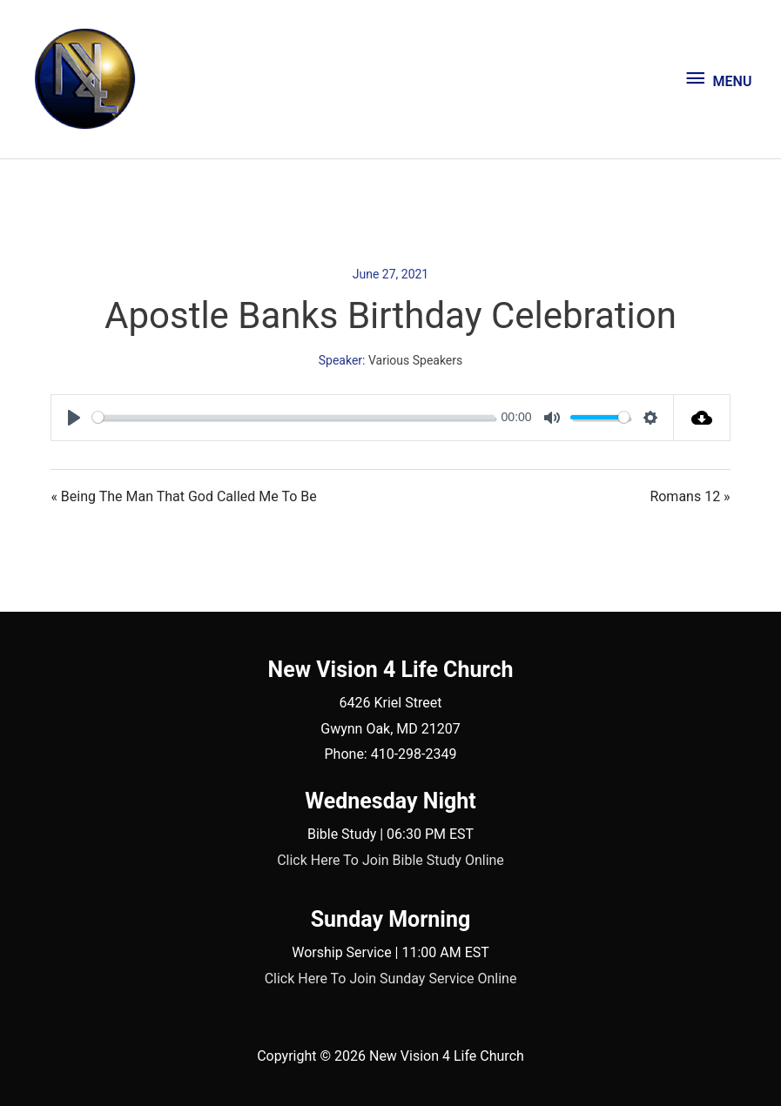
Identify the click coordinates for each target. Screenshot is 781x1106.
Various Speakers (415, 360)
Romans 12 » (690, 496)
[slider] (293, 417)
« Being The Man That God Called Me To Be (183, 496)
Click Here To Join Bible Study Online (390, 860)
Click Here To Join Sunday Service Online (391, 978)
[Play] (74, 418)
